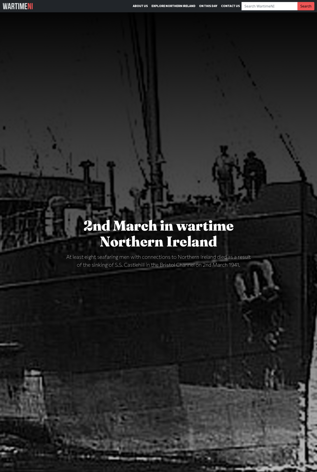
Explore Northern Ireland (173, 6)
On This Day (208, 6)
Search (305, 6)
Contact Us (230, 6)
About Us (140, 6)
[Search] (269, 6)
